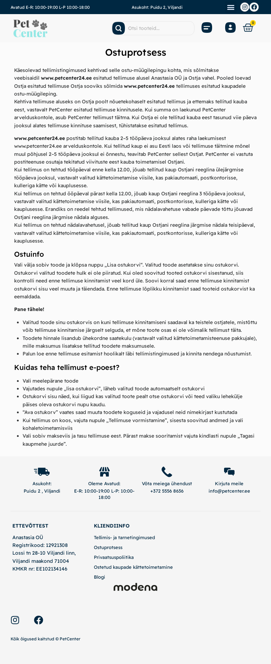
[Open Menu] (206, 28)
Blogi (99, 577)
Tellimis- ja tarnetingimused (124, 537)
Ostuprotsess (108, 547)
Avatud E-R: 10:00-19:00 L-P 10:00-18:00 (50, 7)
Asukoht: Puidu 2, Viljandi (157, 7)
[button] (231, 7)
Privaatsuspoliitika (114, 557)
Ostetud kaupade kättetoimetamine (133, 567)
